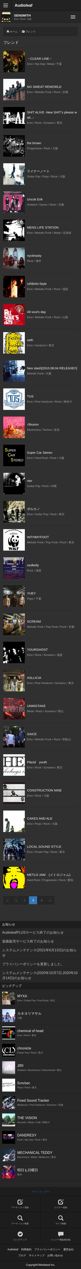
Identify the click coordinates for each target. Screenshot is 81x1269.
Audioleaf (23, 5)
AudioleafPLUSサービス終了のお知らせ (33, 932)
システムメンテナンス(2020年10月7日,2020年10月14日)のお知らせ (40, 975)
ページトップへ (41, 1191)
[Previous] (7, 900)
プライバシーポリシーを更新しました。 (33, 964)
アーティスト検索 (20, 1220)
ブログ (22, 1255)
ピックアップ (20, 1236)
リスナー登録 (61, 1204)
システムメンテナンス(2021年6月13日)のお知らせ (39, 952)
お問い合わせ (55, 1255)
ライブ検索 (61, 1220)
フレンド (30, 31)
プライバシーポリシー (47, 1249)
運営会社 (68, 1249)
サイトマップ (36, 1255)
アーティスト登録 (20, 1204)
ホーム (13, 31)
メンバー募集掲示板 (61, 1236)
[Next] (50, 900)
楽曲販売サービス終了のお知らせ (28, 941)
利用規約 (26, 1249)
